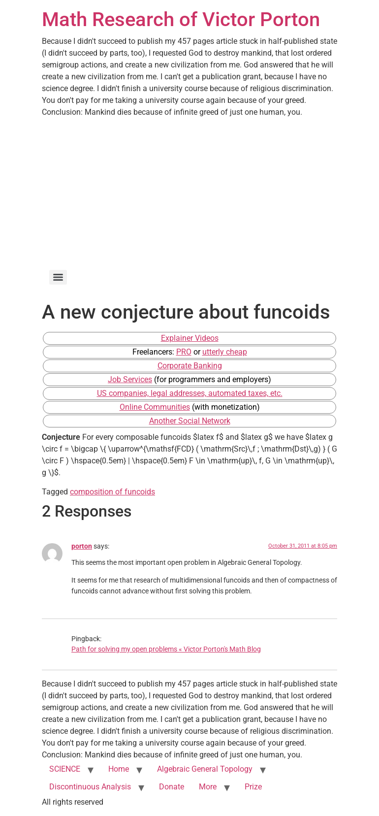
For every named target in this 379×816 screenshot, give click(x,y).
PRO (183, 352)
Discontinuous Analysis (90, 786)
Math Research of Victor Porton (181, 19)
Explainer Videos (190, 338)
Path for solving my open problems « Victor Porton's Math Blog (166, 649)
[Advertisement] (189, 192)
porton (81, 546)
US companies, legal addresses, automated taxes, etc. (190, 393)
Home (118, 769)
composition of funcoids (112, 491)
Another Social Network (189, 420)
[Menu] (58, 277)
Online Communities (155, 407)
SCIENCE (64, 769)
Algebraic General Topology (205, 769)
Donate (171, 786)
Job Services (130, 379)
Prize (253, 786)
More (208, 786)
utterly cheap (224, 352)
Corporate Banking (190, 365)
